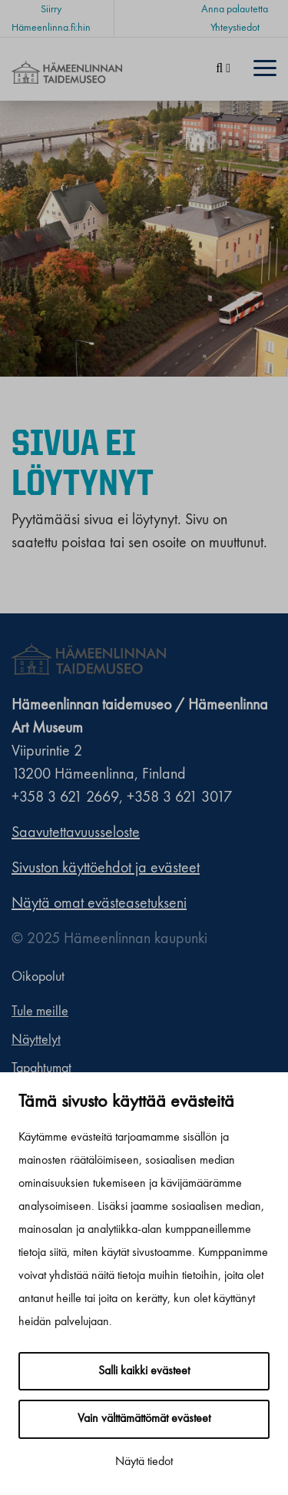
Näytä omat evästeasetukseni (99, 904)
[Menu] (264, 69)
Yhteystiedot (235, 27)
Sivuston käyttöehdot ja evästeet (106, 868)
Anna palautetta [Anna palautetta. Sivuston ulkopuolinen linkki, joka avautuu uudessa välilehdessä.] (234, 9)
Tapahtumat (41, 1068)
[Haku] (223, 69)
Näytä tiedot (144, 1462)
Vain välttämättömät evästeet (144, 1419)
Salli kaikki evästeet (144, 1371)
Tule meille (40, 1011)
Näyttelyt (36, 1040)
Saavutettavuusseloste (76, 833)
